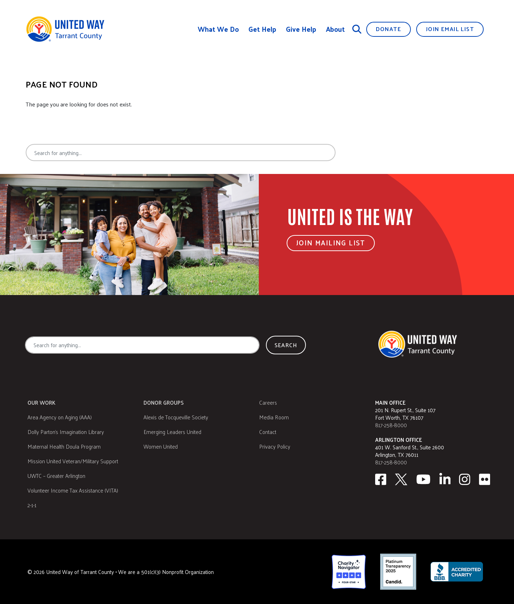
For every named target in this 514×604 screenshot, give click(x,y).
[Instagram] (464, 479)
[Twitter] (401, 479)
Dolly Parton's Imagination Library (65, 431)
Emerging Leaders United (172, 431)
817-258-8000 (391, 425)
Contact (267, 431)
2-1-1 (31, 505)
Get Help (262, 29)
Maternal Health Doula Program (64, 446)
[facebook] (380, 479)
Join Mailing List (330, 242)
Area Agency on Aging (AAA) (59, 417)
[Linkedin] (445, 479)
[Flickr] (484, 479)
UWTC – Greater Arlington (56, 475)
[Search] (357, 29)
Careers (268, 402)
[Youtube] (423, 479)
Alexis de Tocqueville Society (175, 417)
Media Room (274, 417)
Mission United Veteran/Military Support (72, 461)
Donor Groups (163, 402)
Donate (388, 29)
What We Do (218, 29)
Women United (160, 446)
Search (362, 152)
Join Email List (450, 29)
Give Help (301, 29)
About (335, 29)
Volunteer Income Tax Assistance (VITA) (72, 490)
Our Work (41, 402)
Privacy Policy (274, 446)
